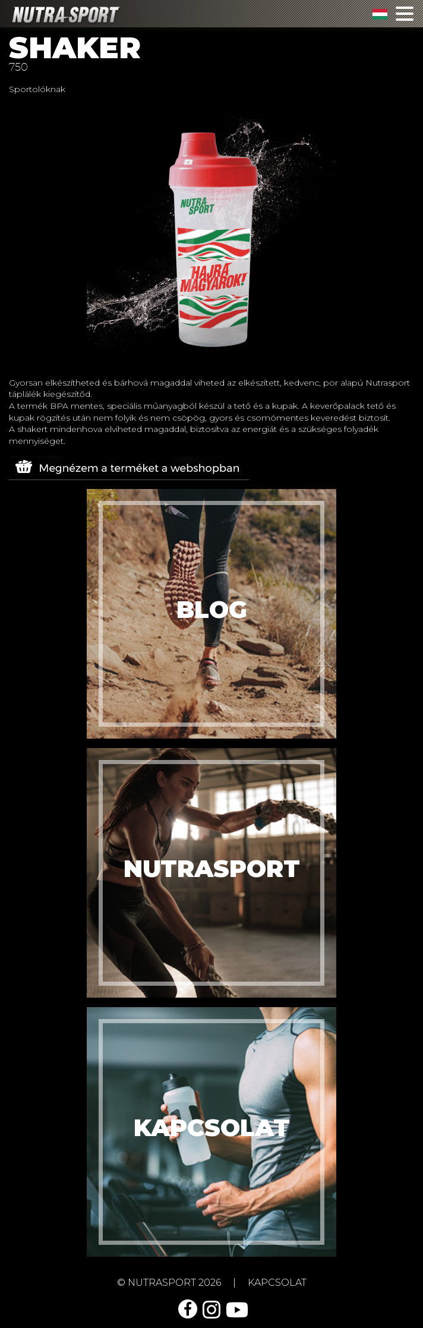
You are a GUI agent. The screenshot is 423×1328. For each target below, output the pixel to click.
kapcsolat (277, 1282)
